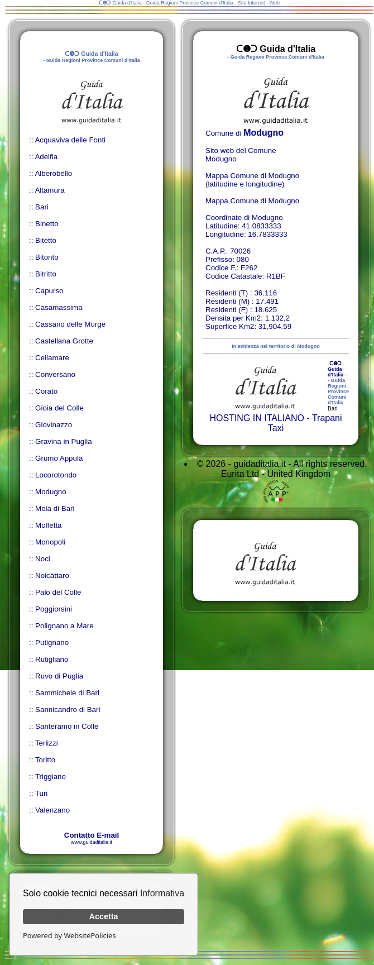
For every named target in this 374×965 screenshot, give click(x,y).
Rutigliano (51, 659)
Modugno (50, 492)
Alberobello (53, 173)
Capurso (49, 290)
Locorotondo (55, 475)
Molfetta (48, 525)
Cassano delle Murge (70, 324)
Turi (41, 793)
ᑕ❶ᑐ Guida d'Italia (335, 369)
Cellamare (52, 357)
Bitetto (45, 240)
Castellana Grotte (64, 341)
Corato (46, 391)
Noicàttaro (52, 575)
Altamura (49, 190)
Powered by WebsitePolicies (69, 935)
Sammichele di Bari (67, 693)
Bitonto (47, 257)
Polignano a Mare (64, 626)
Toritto (45, 760)
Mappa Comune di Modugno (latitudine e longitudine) (252, 179)
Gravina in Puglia (63, 441)
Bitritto (45, 274)
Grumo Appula (59, 458)
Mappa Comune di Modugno (252, 201)
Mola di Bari (54, 508)
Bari (42, 207)
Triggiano (50, 776)
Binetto (47, 223)
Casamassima (58, 307)
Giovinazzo (53, 425)
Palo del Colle (58, 592)
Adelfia (46, 156)
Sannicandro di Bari (67, 709)
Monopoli (50, 542)
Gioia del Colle (59, 408)
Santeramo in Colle (66, 726)
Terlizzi (46, 743)
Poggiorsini (53, 609)
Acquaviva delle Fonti (70, 140)
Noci (42, 559)
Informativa (162, 893)
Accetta (103, 916)
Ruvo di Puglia (59, 676)
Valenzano (52, 810)
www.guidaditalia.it (91, 842)
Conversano (55, 374)
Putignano (52, 642)
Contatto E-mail (91, 835)
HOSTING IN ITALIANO (256, 418)
